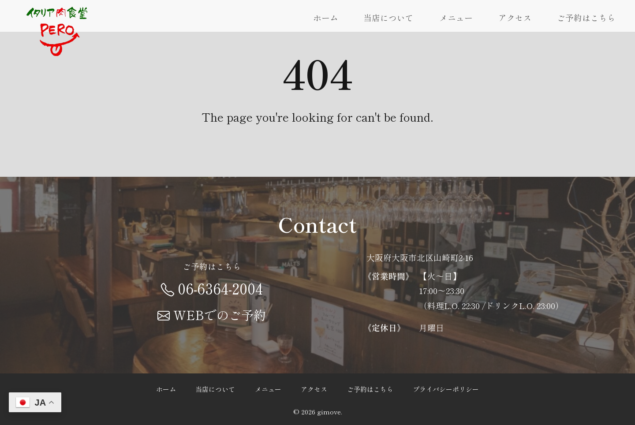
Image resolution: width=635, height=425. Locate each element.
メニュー (456, 17)
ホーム (325, 17)
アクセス (515, 17)
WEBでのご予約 (211, 315)
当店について (388, 17)
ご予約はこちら (586, 17)
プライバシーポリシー (446, 388)
